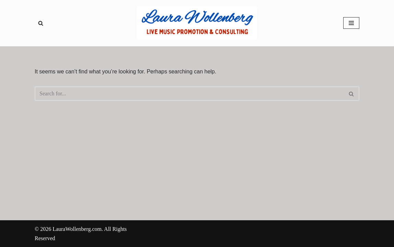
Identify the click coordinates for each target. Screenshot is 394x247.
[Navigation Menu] (351, 23)
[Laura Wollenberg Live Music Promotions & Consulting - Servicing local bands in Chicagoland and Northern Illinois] (197, 23)
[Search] (40, 23)
